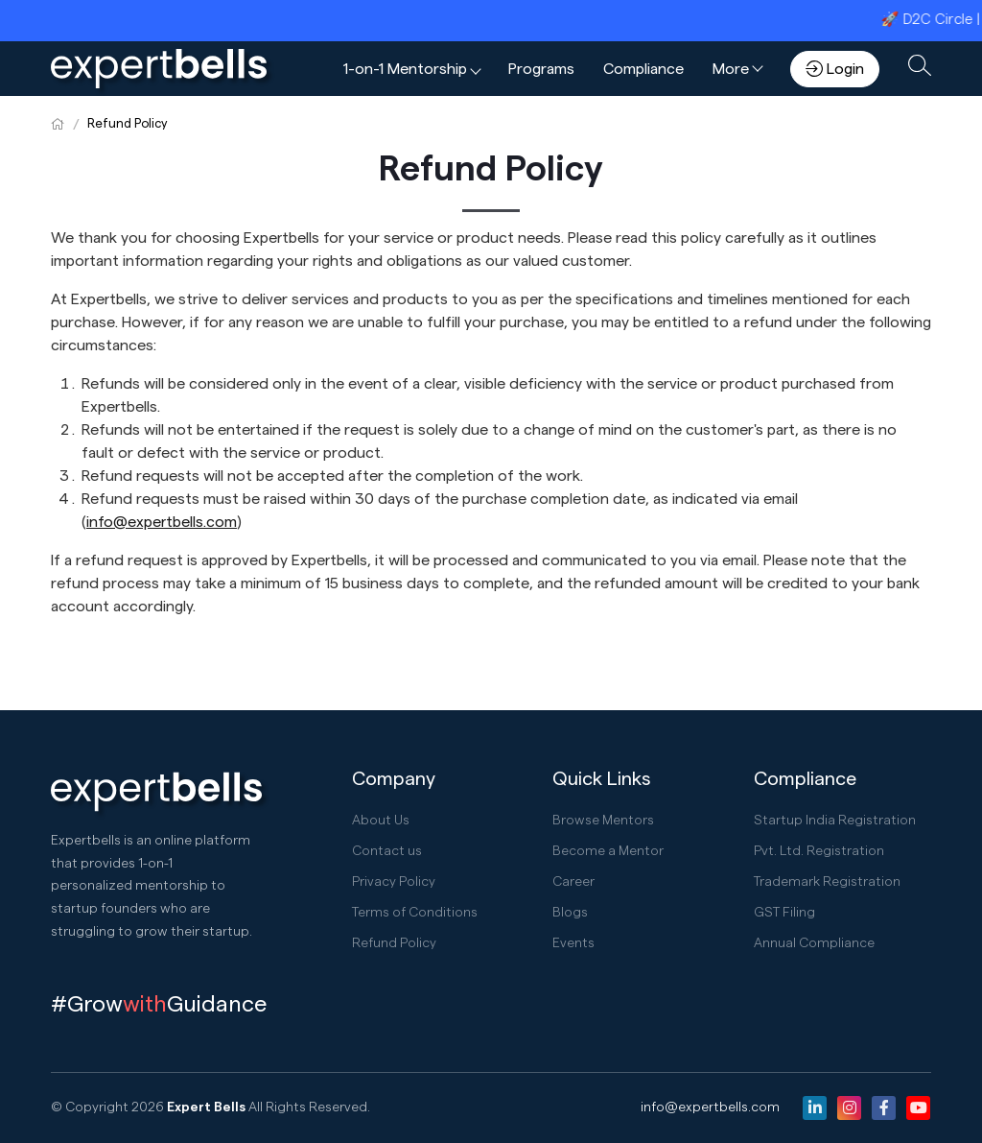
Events (573, 943)
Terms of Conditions (415, 912)
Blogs (570, 912)
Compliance (643, 69)
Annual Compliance (814, 943)
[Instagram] (849, 1108)
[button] (411, 69)
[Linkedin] (815, 1108)
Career (573, 882)
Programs (541, 69)
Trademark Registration (827, 882)
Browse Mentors (603, 820)
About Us (380, 820)
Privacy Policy (393, 882)
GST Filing (784, 912)
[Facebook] (884, 1108)
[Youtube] (918, 1108)
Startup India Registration (835, 820)
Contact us (387, 851)
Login (835, 68)
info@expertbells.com (710, 1107)
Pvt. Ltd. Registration (819, 851)
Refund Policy (127, 123)
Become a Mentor (608, 851)
